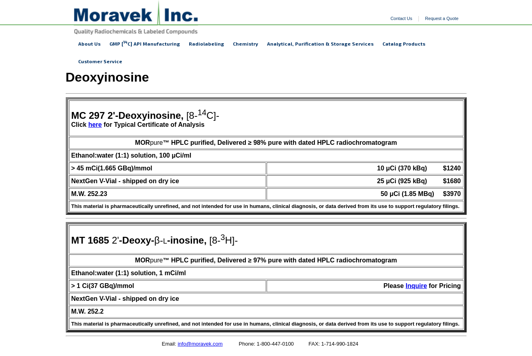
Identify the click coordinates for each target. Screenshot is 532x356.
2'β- (117, 240)
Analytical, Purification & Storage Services (320, 43)
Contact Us (401, 18)
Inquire (416, 285)
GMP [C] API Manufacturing (144, 43)
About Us (89, 43)
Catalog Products (403, 43)
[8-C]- (145, 115)
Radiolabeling (206, 43)
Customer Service (100, 61)
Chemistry (245, 43)
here (95, 124)
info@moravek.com (200, 344)
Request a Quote (441, 18)
